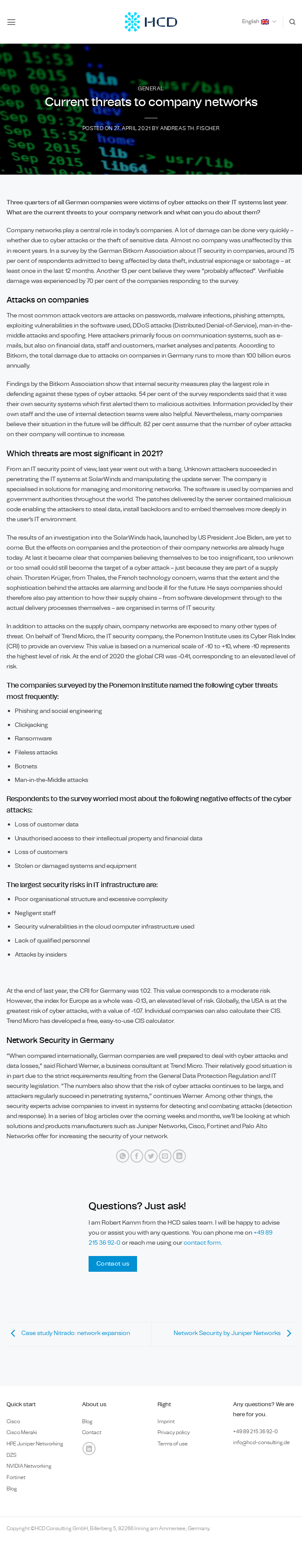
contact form (202, 1243)
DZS (12, 1455)
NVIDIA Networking (29, 1466)
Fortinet (16, 1477)
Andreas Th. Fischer (190, 128)
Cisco (13, 1421)
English (259, 21)
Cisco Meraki (22, 1432)
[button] (11, 22)
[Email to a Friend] (165, 1156)
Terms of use (173, 1443)
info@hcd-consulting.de (261, 1442)
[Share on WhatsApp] (122, 1156)
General (151, 89)
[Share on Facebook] (137, 1156)
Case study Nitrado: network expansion (68, 1333)
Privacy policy (174, 1432)
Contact (91, 1432)
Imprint (166, 1421)
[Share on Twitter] (151, 1156)
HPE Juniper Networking (35, 1443)
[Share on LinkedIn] (179, 1156)
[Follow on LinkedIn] (89, 1448)
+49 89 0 (255, 1431)
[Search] (292, 22)
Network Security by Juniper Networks (234, 1333)
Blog (12, 1488)
